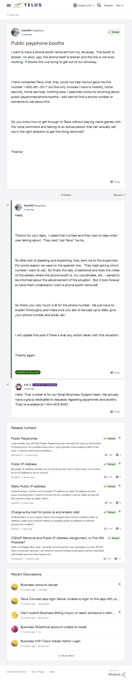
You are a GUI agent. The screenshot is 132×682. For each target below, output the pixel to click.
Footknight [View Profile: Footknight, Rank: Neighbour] (17, 558)
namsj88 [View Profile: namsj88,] (42, 589)
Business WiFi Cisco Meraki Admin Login (51, 641)
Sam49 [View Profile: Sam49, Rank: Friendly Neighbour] (15, 502)
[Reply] (115, 182)
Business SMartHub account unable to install (53, 627)
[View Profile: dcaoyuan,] (14, 615)
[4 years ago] (31, 455)
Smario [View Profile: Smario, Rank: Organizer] (15, 528)
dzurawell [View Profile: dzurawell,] (43, 603)
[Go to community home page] (28, 5)
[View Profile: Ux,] (14, 629)
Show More (66, 655)
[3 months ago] (28, 646)
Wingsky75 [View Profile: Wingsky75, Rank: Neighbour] (17, 454)
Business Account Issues (39, 585)
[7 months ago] (31, 558)
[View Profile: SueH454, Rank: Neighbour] (15, 32)
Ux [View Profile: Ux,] (39, 631)
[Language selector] (84, 5)
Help (52, 671)
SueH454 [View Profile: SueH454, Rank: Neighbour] (26, 30)
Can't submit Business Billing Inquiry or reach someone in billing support (67, 613)
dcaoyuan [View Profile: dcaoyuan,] (43, 617)
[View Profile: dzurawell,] (14, 601)
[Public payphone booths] (29, 209)
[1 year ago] (26, 528)
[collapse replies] (8, 205)
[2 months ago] (28, 589)
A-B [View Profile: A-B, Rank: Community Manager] (26, 384)
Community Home (16, 671)
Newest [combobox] (119, 195)
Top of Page (37, 671)
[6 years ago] (27, 503)
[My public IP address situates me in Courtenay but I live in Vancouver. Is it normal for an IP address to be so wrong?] (56, 470)
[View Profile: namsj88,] (14, 587)
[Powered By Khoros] (117, 674)
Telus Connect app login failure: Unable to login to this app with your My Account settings (70, 599)
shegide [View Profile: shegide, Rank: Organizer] (15, 477)
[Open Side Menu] (9, 5)
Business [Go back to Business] (13, 14)
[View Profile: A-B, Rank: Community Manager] (18, 386)
